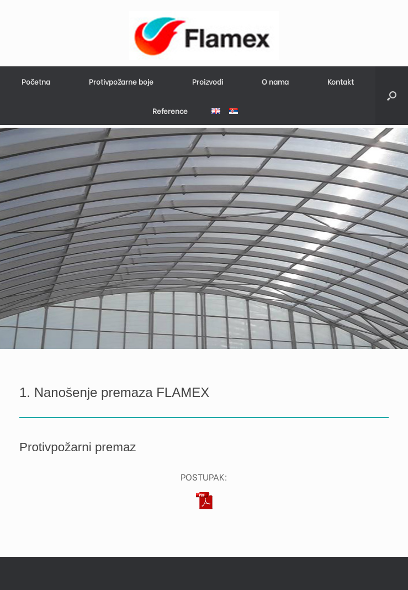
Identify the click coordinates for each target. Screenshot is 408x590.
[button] (391, 95)
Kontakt (340, 81)
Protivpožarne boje (121, 81)
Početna (36, 81)
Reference (170, 110)
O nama (275, 81)
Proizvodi (207, 81)
